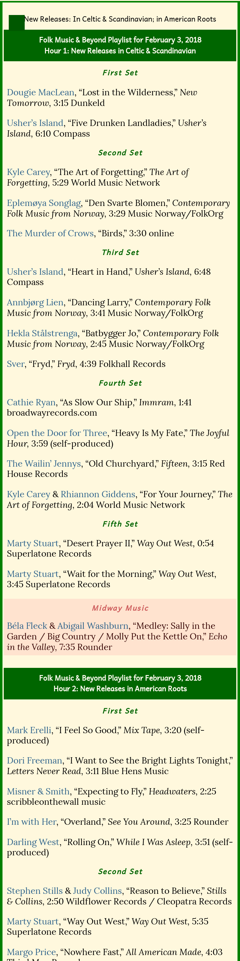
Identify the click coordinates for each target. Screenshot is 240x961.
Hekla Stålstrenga (42, 333)
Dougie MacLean (40, 92)
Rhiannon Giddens (98, 494)
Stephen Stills (35, 891)
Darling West (33, 842)
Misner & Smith (38, 791)
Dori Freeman (34, 760)
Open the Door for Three (57, 433)
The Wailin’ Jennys (44, 463)
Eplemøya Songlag (44, 203)
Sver (15, 364)
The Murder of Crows (50, 233)
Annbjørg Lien (35, 302)
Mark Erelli (29, 730)
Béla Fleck (27, 626)
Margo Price (31, 952)
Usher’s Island (35, 123)
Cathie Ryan (31, 402)
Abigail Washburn (93, 626)
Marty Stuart (33, 543)
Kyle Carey (28, 172)
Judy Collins (97, 891)
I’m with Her (31, 822)
